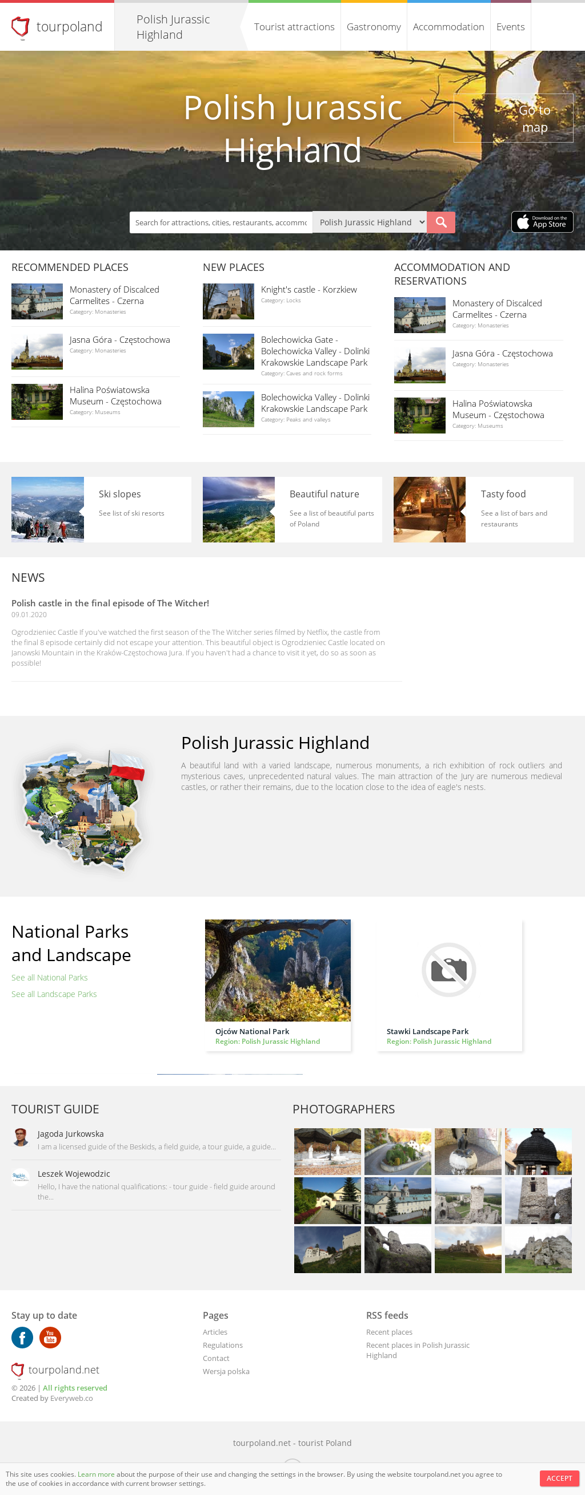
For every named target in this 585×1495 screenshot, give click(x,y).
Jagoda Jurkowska (71, 1133)
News (28, 577)
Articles (215, 1332)
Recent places (389, 1332)
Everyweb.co (71, 1398)
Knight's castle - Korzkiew (309, 289)
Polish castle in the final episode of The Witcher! (110, 603)
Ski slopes (120, 494)
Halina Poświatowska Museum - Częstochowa (116, 395)
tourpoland (70, 26)
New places (234, 267)
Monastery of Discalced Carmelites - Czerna (114, 294)
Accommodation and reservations (452, 273)
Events (510, 26)
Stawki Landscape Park (427, 1031)
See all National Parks (49, 977)
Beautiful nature (324, 494)
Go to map (535, 118)
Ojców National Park (252, 1031)
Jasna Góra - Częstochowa (120, 339)
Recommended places (70, 267)
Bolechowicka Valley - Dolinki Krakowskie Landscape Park (315, 402)
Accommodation (448, 26)
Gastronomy (374, 26)
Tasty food (503, 494)
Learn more (97, 1474)
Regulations (223, 1345)
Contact (216, 1358)
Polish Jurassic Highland (173, 26)
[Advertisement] (496, 636)
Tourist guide (55, 1109)
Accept (559, 1478)
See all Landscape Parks (54, 993)
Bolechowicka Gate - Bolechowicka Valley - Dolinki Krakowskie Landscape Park (315, 351)
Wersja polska (226, 1371)
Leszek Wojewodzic (74, 1173)
